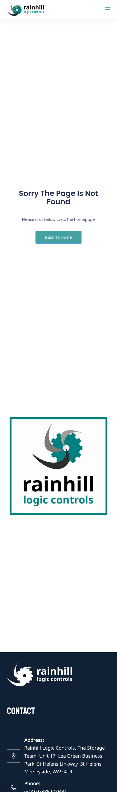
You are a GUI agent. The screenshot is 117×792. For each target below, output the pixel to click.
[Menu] (107, 9)
